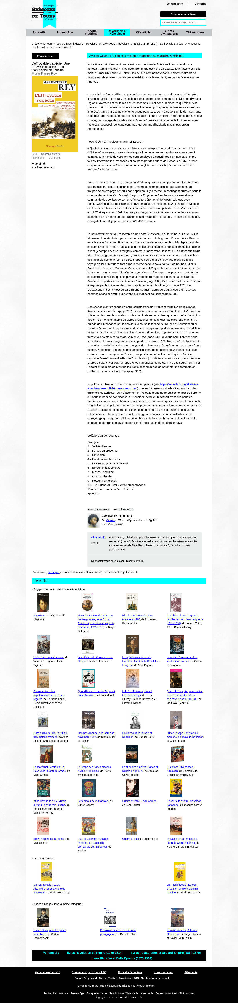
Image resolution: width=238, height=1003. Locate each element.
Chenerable (98, 537)
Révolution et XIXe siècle (117, 32)
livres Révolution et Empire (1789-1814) (95, 952)
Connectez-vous (100, 560)
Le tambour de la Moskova (93, 801)
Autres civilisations (169, 32)
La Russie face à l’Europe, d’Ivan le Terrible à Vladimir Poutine (182, 888)
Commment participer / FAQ (89, 972)
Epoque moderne (91, 32)
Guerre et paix (130, 838)
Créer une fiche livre (183, 14)
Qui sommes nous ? (47, 972)
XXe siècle (143, 32)
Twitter (112, 978)
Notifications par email (155, 978)
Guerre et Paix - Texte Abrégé (139, 801)
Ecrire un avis (45, 56)
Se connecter (174, 3)
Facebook (125, 978)
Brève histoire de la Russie (49, 838)
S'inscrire (200, 3)
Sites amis (190, 972)
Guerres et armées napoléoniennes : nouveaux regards (49, 695)
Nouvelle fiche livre (130, 972)
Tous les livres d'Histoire (69, 43)
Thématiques (195, 32)
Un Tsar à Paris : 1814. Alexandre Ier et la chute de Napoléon (49, 888)
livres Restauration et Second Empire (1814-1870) (166, 952)
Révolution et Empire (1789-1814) (137, 43)
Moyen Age (65, 32)
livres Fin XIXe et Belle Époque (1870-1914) (122, 958)
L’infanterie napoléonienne (48, 657)
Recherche (49, 993)
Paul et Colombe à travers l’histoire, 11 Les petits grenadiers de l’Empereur (93, 842)
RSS (136, 978)
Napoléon (39, 615)
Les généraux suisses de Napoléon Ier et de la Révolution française (140, 661)
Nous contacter (163, 972)
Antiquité (39, 32)
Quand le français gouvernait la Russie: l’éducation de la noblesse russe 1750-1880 (185, 695)
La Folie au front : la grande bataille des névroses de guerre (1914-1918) (185, 619)
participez (54, 572)
